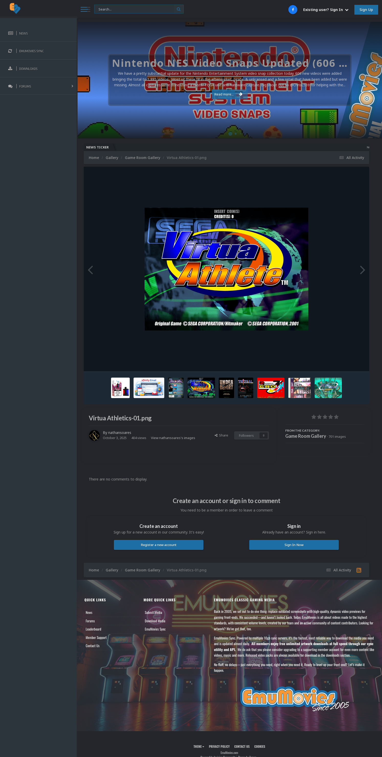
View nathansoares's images (173, 437)
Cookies (259, 746)
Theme (198, 746)
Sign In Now (294, 544)
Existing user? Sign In (325, 9)
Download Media (155, 620)
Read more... (228, 94)
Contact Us (93, 645)
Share (221, 435)
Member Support (96, 637)
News (89, 612)
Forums (90, 620)
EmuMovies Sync (155, 629)
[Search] (138, 9)
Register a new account (159, 544)
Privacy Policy (219, 746)
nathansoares (119, 432)
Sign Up (366, 9)
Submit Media (153, 612)
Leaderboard (93, 629)
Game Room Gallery (305, 436)
